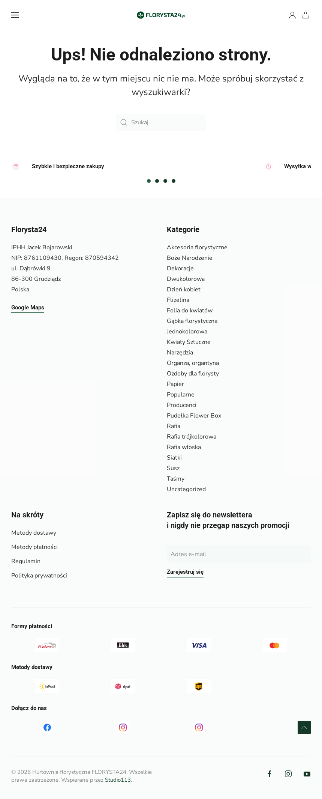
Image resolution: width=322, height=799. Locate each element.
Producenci (181, 405)
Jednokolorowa (187, 331)
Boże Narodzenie (190, 258)
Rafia (173, 426)
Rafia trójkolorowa (191, 437)
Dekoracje (180, 268)
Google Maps (27, 307)
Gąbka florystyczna (192, 321)
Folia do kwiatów (190, 310)
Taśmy (175, 479)
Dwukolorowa (186, 279)
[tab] (149, 181)
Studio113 (118, 780)
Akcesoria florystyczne (197, 247)
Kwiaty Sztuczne (189, 342)
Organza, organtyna (193, 363)
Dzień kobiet (184, 289)
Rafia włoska (184, 447)
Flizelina (178, 300)
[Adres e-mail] (239, 554)
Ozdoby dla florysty (193, 373)
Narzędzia (180, 352)
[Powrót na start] (161, 15)
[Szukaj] (161, 122)
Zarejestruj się (185, 571)
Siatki (174, 458)
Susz (173, 468)
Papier (175, 384)
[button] (15, 15)
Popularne (181, 394)
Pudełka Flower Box (194, 416)
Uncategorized (186, 489)
